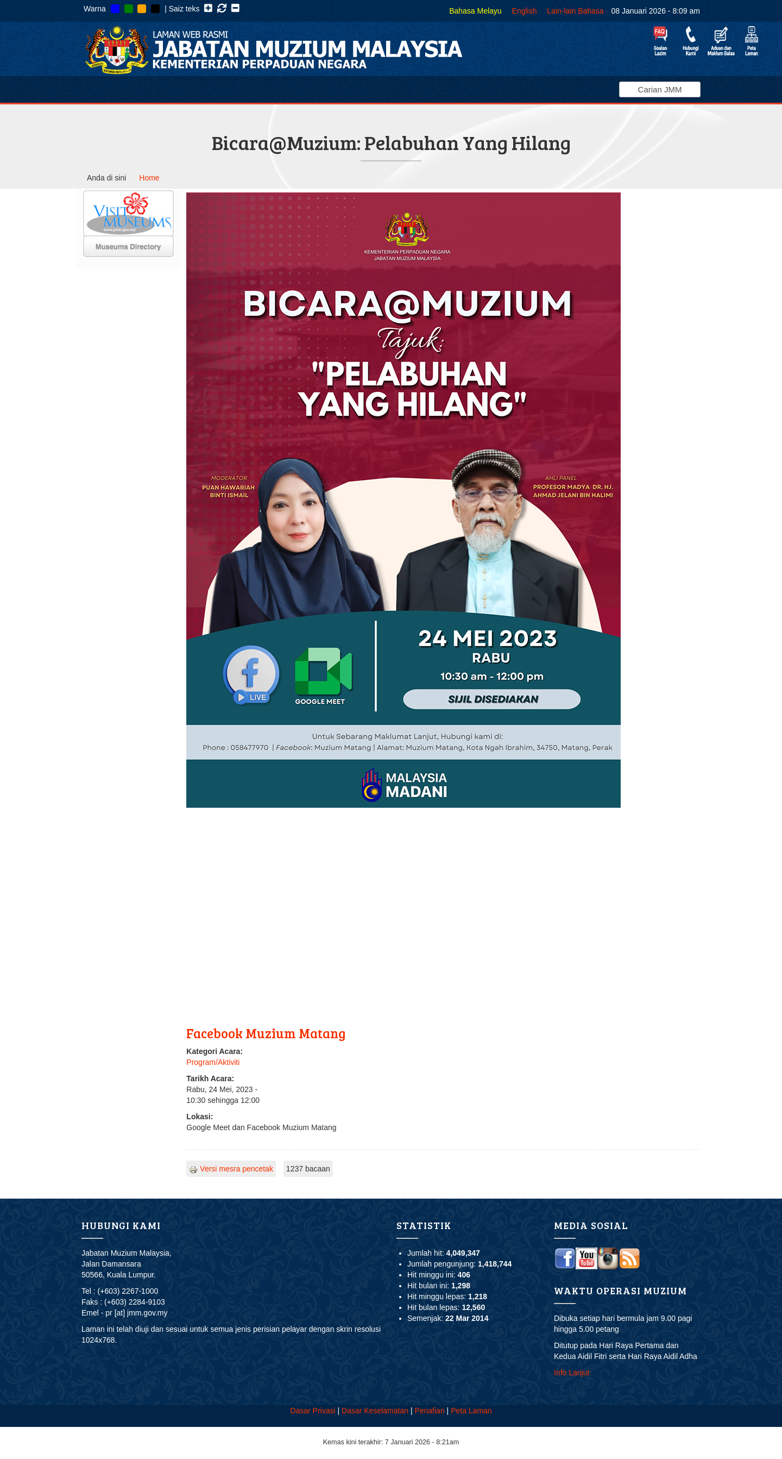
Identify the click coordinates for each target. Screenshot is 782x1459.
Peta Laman (471, 1410)
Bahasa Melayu (475, 11)
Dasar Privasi (312, 1410)
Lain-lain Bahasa (575, 11)
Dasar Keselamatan (375, 1410)
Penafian (429, 1410)
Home (149, 177)
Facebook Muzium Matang (265, 1033)
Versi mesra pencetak (231, 1168)
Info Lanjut (571, 1372)
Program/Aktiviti (212, 1062)
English (524, 11)
